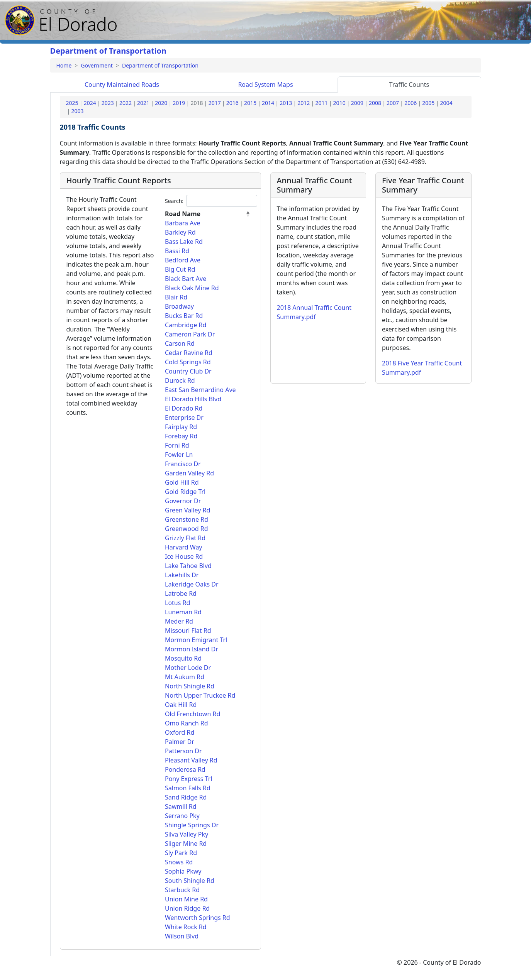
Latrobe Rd (181, 593)
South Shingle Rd (189, 880)
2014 (268, 103)
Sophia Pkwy (183, 871)
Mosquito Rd (183, 658)
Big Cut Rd (180, 269)
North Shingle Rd (189, 686)
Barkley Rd (180, 232)
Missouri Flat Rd (188, 630)
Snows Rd (179, 862)
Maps (265, 84)
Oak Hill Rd (181, 704)
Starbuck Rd (182, 890)
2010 (339, 103)
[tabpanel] (266, 524)
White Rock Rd (186, 927)
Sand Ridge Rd (186, 797)
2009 (357, 103)
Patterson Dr (183, 751)
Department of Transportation (108, 51)
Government (97, 65)
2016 (232, 103)
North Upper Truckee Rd (200, 695)
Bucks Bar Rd (184, 315)
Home (64, 65)
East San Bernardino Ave (200, 389)
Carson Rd (180, 343)
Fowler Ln (179, 454)
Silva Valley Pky (186, 834)
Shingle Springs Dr (192, 825)
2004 (446, 103)
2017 (215, 103)
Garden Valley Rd (189, 473)
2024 (90, 103)
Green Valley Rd (187, 510)
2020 (161, 103)
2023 (108, 103)
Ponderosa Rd (185, 769)
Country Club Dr (188, 371)
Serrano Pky (182, 815)
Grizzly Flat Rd (185, 538)
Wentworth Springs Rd (197, 917)
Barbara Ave (182, 223)
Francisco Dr (183, 464)
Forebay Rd (181, 436)
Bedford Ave (182, 260)
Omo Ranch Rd (186, 723)
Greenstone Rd (186, 519)
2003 (77, 111)
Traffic (409, 84)
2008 (375, 103)
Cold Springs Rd (188, 362)
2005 (428, 103)
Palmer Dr (179, 741)
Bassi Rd (177, 251)
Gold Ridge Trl (185, 491)
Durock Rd (180, 380)
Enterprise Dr (184, 417)
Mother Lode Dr (188, 667)
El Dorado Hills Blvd (193, 399)
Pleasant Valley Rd (191, 760)
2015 (250, 103)
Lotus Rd (177, 602)
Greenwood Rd (186, 528)
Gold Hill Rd (182, 482)
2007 (393, 103)
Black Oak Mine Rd (192, 288)
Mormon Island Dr (191, 649)
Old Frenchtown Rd (192, 714)
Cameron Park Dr (190, 334)
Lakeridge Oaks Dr (192, 584)
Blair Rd (176, 297)
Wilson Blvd (181, 936)
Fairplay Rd (181, 427)
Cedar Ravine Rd (188, 352)
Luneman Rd (183, 612)
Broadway (179, 306)
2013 (286, 103)
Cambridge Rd (185, 325)
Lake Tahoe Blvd (188, 565)
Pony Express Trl (188, 778)
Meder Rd (179, 621)
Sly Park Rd (181, 853)
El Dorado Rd (183, 408)
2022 (125, 103)
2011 (321, 103)
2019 (179, 103)
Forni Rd (177, 445)
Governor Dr (183, 501)
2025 (72, 103)
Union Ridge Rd (187, 908)
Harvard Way (183, 547)
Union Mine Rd (186, 899)
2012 (303, 103)
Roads (122, 84)
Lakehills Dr (181, 575)
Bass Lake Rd (184, 241)
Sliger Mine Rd (186, 843)
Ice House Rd (184, 556)
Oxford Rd (179, 732)
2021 (143, 103)
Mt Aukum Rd (184, 677)
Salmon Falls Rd (187, 788)
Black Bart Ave (185, 278)
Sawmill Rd (181, 806)
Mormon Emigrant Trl (196, 640)
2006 (410, 103)
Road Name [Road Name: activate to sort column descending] (182, 214)
